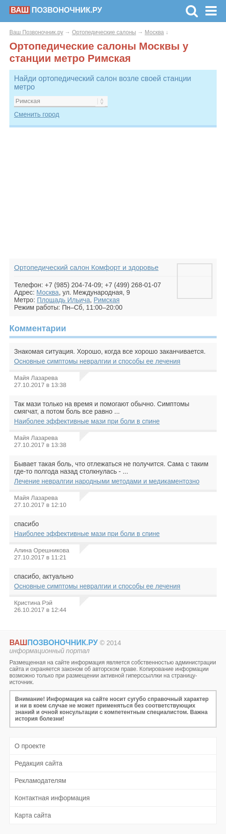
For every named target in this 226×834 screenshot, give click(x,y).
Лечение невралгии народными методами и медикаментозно (106, 481)
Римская (107, 300)
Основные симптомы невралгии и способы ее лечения (97, 361)
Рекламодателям (40, 780)
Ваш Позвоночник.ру (36, 32)
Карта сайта (33, 815)
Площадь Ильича (63, 300)
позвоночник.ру (55, 10)
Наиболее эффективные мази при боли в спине (87, 421)
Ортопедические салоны (104, 32)
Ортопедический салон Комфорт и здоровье (86, 267)
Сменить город (36, 114)
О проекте (30, 746)
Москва (154, 32)
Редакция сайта (38, 763)
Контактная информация (52, 798)
